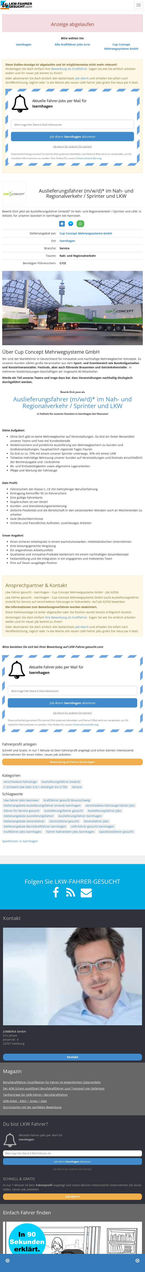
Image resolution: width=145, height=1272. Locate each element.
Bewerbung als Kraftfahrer (69, 69)
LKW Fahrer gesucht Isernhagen (92, 826)
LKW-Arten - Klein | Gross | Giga (25, 1101)
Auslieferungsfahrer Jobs (104, 811)
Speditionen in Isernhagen (20, 841)
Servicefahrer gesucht (64, 821)
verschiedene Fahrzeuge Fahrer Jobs (110, 805)
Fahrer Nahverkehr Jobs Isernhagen (70, 832)
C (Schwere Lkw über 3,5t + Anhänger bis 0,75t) (35, 787)
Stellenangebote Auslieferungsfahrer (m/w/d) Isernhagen (42, 805)
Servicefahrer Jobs (96, 821)
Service (77, 787)
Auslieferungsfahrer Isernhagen (80, 816)
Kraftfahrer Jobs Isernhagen (22, 832)
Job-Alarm (82, 78)
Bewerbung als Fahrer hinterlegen (72, 762)
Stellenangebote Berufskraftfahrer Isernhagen (35, 826)
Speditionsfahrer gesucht (116, 832)
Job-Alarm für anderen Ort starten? (72, 146)
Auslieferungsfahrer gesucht (63, 811)
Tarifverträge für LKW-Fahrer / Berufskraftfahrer (35, 1095)
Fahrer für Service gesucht (21, 811)
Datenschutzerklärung (89, 158)
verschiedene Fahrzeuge (20, 782)
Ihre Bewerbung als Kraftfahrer (66, 617)
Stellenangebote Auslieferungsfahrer (29, 816)
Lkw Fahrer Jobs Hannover (21, 800)
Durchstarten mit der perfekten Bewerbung (32, 1107)
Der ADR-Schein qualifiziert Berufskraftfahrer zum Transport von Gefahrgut (53, 1088)
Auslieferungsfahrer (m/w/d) (61, 782)
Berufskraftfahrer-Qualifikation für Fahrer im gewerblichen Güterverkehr (52, 1082)
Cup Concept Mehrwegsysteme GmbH (86, 233)
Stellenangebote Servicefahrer (24, 821)
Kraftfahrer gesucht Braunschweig (67, 800)
